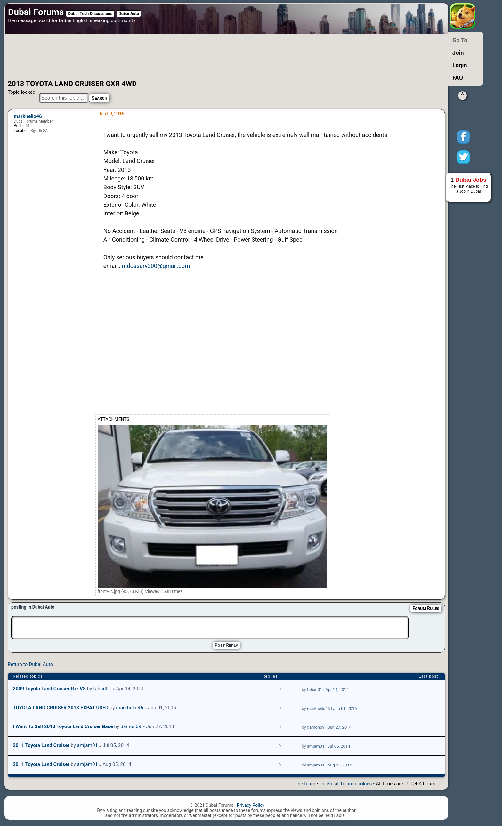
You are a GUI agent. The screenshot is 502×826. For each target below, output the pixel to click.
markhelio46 (28, 116)
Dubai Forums (36, 12)
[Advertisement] (204, 57)
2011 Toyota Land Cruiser (41, 745)
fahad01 (102, 689)
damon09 (130, 726)
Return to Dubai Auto (30, 664)
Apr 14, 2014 (337, 689)
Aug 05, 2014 (340, 765)
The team (305, 784)
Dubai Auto (128, 13)
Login (459, 65)
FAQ (457, 77)
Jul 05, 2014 (339, 746)
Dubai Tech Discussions (90, 13)
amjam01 (87, 745)
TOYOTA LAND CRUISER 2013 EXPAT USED (61, 707)
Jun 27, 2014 (339, 727)
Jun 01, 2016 (345, 708)
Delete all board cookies (346, 784)
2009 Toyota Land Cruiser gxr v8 (49, 689)
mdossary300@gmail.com (156, 265)
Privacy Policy (250, 805)
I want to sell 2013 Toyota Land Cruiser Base (63, 726)
